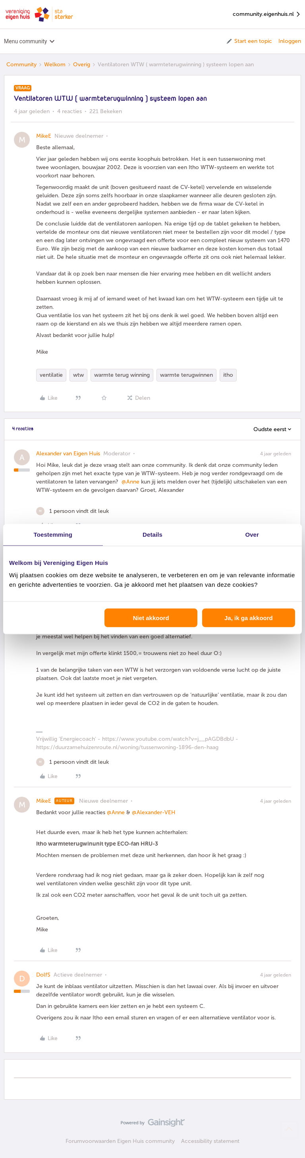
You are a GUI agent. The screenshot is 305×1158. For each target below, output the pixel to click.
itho (228, 375)
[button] (249, 41)
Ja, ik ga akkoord (248, 618)
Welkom (55, 64)
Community (21, 64)
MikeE (43, 136)
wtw (78, 375)
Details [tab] (152, 534)
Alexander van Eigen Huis (68, 453)
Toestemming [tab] (53, 534)
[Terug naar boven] (289, 1129)
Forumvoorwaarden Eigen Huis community (120, 1141)
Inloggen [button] (289, 41)
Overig (81, 64)
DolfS (43, 974)
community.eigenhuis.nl (267, 14)
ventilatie (51, 375)
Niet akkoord (151, 618)
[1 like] (72, 511)
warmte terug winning (122, 375)
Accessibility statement (210, 1141)
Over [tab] (252, 534)
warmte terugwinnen (186, 375)
